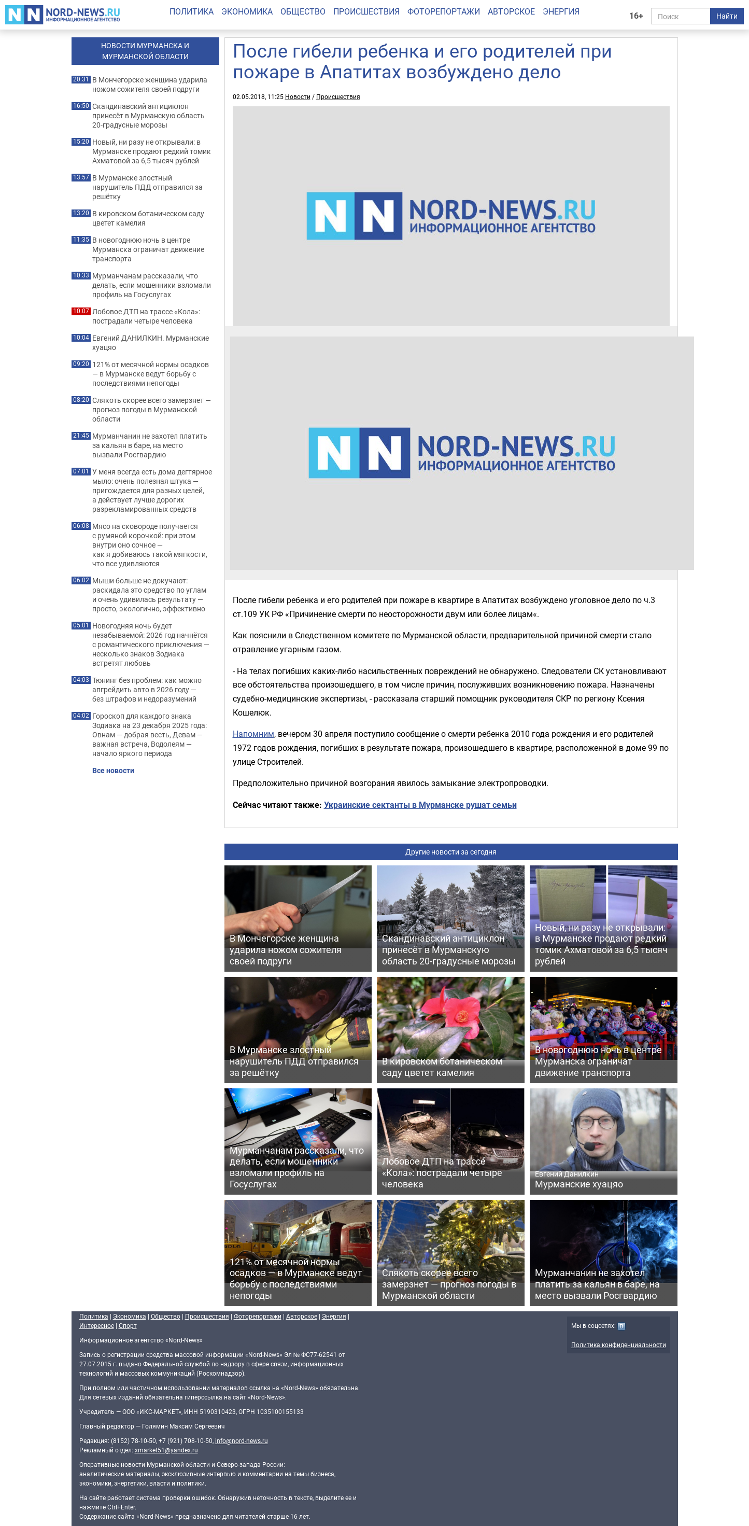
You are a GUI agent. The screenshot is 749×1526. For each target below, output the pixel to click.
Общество (303, 11)
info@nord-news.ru (241, 1440)
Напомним (253, 733)
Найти (727, 16)
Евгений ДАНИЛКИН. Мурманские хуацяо (150, 342)
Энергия (561, 11)
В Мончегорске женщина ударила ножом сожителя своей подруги (149, 84)
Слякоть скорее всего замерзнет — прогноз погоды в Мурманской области (151, 410)
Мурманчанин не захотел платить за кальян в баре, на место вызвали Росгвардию (149, 445)
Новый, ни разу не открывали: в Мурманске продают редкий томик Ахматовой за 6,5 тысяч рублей (151, 151)
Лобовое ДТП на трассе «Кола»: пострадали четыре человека (146, 316)
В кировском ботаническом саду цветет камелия (148, 218)
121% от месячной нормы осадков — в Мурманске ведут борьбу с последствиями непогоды (150, 374)
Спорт (128, 1325)
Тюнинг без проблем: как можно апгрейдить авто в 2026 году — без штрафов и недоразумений (147, 690)
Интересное (96, 1325)
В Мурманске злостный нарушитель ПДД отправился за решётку (147, 187)
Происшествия (366, 11)
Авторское (511, 11)
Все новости (113, 770)
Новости (297, 96)
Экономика (247, 11)
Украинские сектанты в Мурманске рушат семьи (420, 804)
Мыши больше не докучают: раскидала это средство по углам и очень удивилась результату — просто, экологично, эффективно (149, 594)
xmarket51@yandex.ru (166, 1450)
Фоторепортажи (443, 11)
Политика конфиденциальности (618, 1344)
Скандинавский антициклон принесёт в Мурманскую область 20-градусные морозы (148, 116)
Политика (191, 11)
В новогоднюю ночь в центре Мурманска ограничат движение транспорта (148, 249)
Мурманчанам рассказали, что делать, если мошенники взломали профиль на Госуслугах (151, 285)
